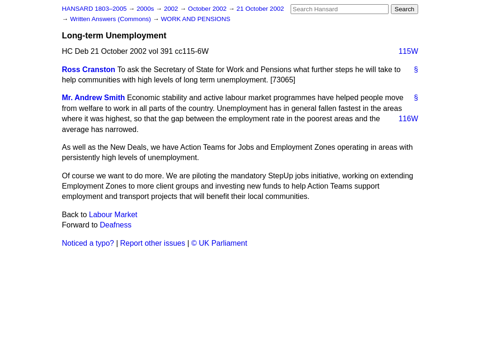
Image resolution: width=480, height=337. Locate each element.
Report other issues (152, 243)
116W (408, 119)
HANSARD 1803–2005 (94, 8)
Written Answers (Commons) (111, 18)
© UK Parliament (219, 243)
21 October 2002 (260, 8)
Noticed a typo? (88, 243)
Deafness (116, 225)
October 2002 (208, 8)
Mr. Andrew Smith (93, 98)
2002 (172, 8)
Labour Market (113, 215)
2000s (146, 8)
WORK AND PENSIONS (195, 18)
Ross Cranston (88, 69)
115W (408, 51)
